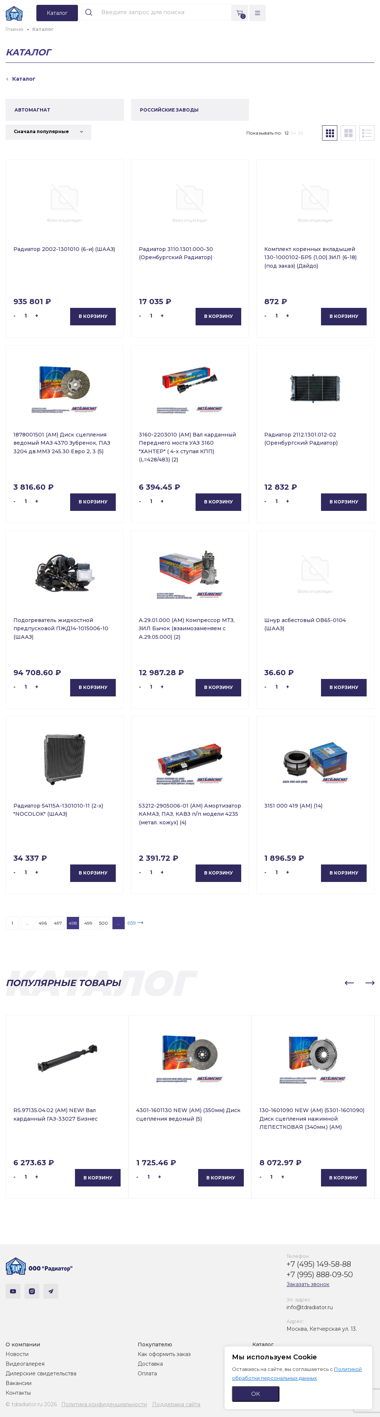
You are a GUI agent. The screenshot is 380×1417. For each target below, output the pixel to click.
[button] (349, 983)
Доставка (150, 1363)
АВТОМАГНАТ (32, 110)
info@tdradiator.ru (309, 1307)
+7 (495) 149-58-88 (318, 1264)
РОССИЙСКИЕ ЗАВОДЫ (169, 110)
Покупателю (155, 1344)
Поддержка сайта (176, 1404)
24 (293, 133)
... (27, 923)
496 (43, 923)
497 (58, 923)
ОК (255, 1393)
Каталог (262, 1344)
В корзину (93, 316)
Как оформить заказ (164, 1354)
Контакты (18, 1392)
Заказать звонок (308, 1284)
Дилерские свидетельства (41, 1373)
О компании (23, 1344)
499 (88, 923)
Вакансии (19, 1383)
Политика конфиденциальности (104, 1404)
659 (131, 923)
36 (300, 133)
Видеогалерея (25, 1363)
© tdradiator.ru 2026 (31, 1404)
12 (287, 133)
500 (103, 923)
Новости (17, 1354)
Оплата (147, 1373)
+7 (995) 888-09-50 (319, 1274)
